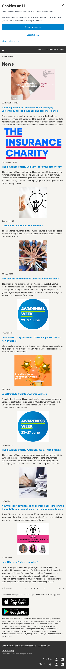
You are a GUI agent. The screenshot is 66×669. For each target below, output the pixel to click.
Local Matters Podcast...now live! (20, 562)
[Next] (61, 588)
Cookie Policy (8, 650)
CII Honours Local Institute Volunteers (22, 225)
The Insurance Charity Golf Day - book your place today (32, 167)
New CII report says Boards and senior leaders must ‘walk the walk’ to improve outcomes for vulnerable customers (33, 508)
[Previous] (7, 588)
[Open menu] (3, 50)
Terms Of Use (44, 646)
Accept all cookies (33, 27)
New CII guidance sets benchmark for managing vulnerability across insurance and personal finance (30, 109)
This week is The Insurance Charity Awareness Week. (30, 278)
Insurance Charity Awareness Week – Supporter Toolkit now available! (31, 339)
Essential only (33, 35)
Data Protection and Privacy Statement (19, 646)
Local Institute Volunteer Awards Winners (24, 394)
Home (4, 56)
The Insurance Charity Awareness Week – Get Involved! (31, 450)
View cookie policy (10, 41)
